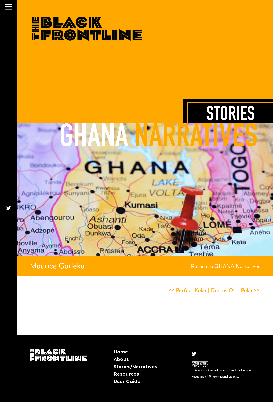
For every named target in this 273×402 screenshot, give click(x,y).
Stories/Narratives (135, 366)
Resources (126, 374)
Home (121, 352)
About (121, 359)
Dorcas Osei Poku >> (235, 290)
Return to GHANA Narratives (225, 266)
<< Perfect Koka (187, 290)
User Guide (127, 381)
